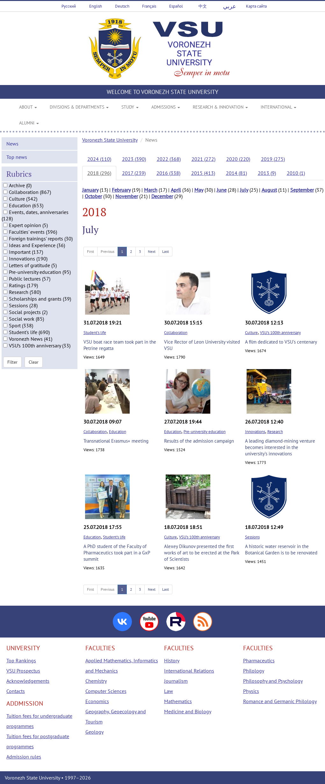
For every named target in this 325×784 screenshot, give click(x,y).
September (302, 190)
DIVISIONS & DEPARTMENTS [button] (79, 107)
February (121, 190)
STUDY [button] (130, 107)
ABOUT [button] (28, 107)
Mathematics (178, 701)
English (95, 6)
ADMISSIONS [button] (165, 107)
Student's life (94, 332)
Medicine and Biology (187, 711)
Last (165, 251)
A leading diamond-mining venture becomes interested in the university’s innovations (280, 447)
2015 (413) (203, 173)
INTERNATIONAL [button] (278, 107)
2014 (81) (236, 173)
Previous (107, 251)
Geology (94, 732)
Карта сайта (256, 6)
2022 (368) (169, 159)
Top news (16, 161)
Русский (68, 6)
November (126, 196)
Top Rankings (21, 660)
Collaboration (175, 332)
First (90, 251)
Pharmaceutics (259, 660)
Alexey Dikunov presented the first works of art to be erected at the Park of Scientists (201, 552)
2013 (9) (267, 173)
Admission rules (23, 756)
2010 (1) (296, 173)
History (171, 660)
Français (149, 6)
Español (176, 6)
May (198, 190)
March (150, 190)
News (12, 148)
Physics (251, 691)
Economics (97, 701)
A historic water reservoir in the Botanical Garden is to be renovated (281, 549)
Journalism (176, 681)
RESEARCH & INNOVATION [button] (220, 107)
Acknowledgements (27, 681)
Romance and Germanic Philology (280, 701)
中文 (203, 6)
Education (117, 431)
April (176, 190)
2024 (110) (99, 159)
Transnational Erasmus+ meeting (115, 441)
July (244, 190)
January (90, 190)
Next (151, 251)
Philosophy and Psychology (273, 681)
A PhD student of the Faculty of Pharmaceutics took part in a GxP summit (116, 552)
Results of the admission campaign (199, 441)
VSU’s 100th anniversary (280, 332)
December (162, 196)
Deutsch (122, 6)
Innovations (255, 431)
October (93, 196)
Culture (251, 332)
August (269, 190)
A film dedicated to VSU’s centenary (281, 342)
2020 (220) (238, 159)
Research (275, 431)
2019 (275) (273, 159)
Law (168, 691)
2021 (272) (203, 159)
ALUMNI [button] (29, 123)
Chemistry (96, 681)
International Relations (189, 670)
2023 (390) (134, 159)
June (222, 190)
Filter (12, 366)
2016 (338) (168, 173)
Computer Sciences (105, 691)
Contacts (15, 691)
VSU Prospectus (23, 670)
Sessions (252, 537)
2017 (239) (134, 173)
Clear (34, 366)
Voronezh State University (110, 140)
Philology (253, 670)
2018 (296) (99, 173)
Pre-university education (205, 431)
